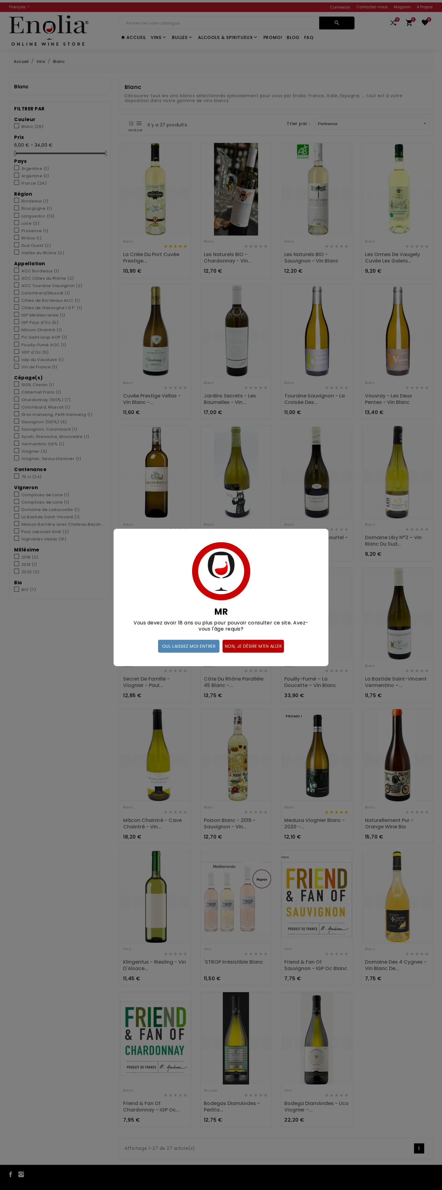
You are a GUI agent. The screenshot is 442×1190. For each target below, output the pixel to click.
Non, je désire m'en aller (253, 646)
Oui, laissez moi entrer (189, 646)
